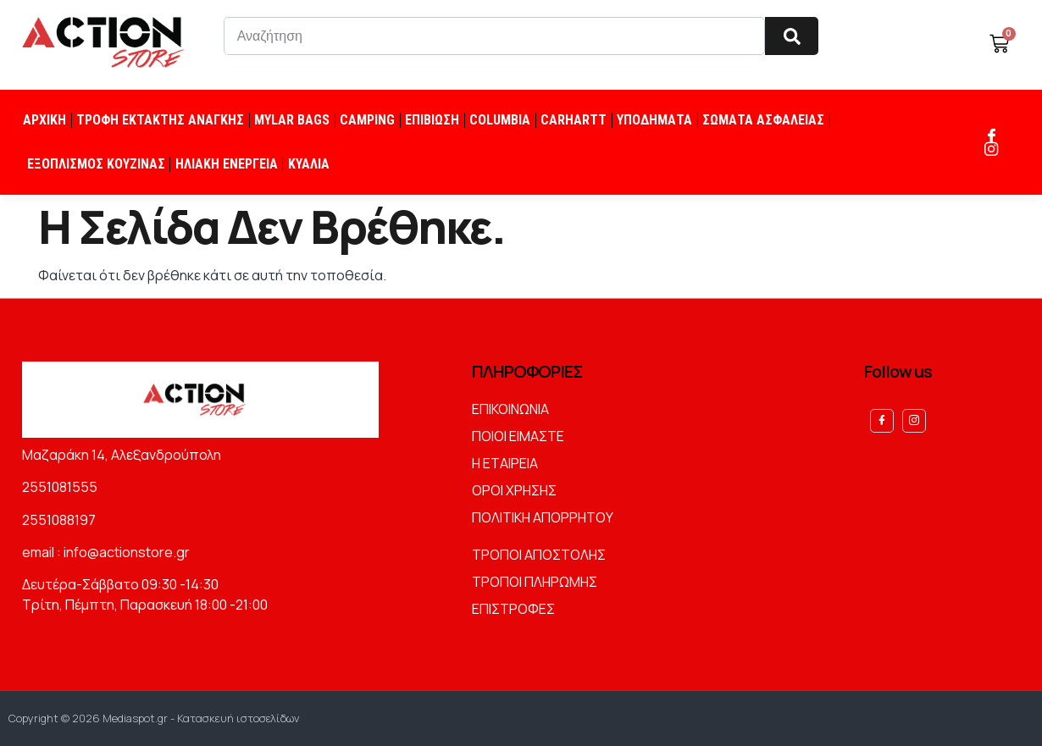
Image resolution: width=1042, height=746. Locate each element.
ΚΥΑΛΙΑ (309, 164)
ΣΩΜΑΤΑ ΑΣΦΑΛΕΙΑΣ (763, 120)
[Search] (791, 36)
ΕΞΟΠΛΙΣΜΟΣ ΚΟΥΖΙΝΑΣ (96, 164)
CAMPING (367, 120)
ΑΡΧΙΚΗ (44, 120)
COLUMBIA (499, 120)
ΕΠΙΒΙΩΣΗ (432, 120)
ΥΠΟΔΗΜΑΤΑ (654, 120)
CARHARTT (573, 120)
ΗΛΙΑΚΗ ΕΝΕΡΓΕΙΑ (226, 164)
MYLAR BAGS (292, 120)
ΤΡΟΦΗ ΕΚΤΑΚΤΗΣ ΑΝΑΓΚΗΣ (160, 120)
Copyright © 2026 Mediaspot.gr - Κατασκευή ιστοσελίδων (153, 718)
